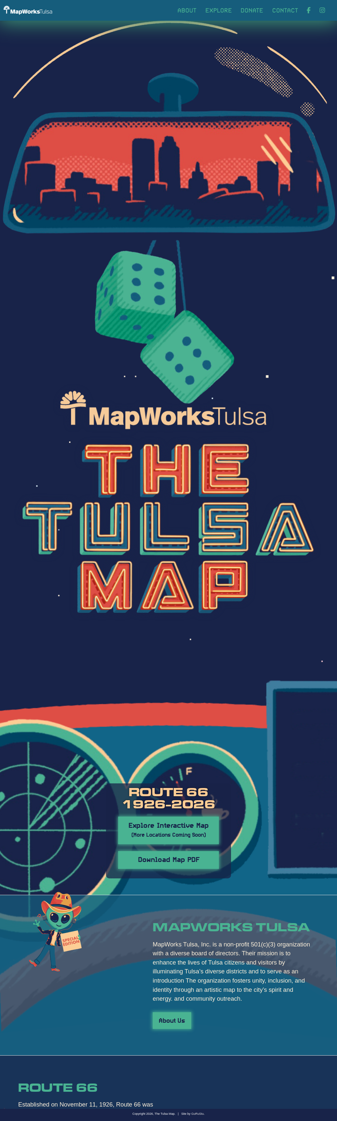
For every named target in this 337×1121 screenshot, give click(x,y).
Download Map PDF (168, 859)
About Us (172, 1020)
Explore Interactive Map (168, 829)
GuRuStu (197, 1113)
